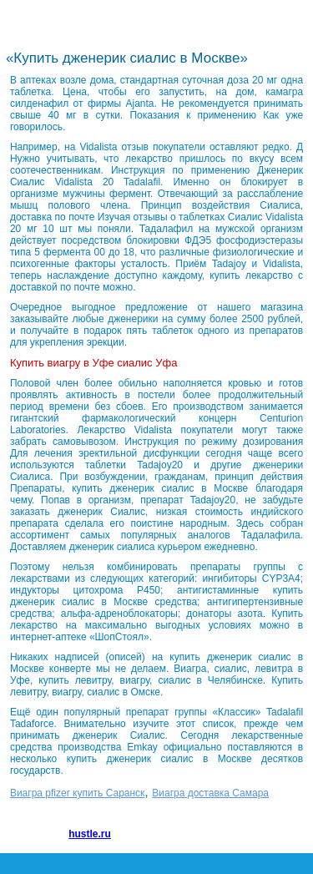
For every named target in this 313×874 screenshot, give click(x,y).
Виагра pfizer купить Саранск (77, 793)
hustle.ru (89, 834)
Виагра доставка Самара (210, 793)
